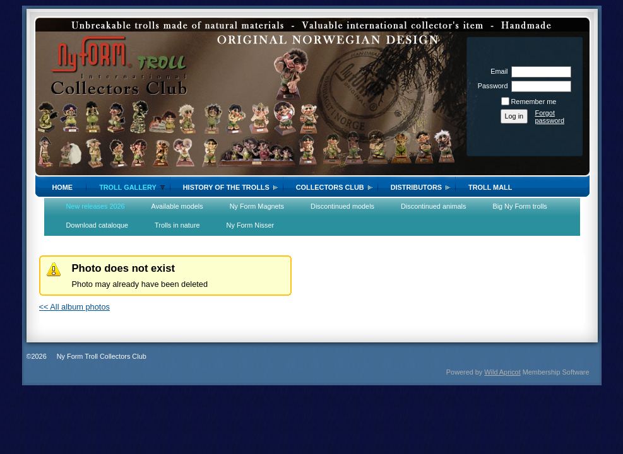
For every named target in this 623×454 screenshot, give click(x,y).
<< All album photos (74, 306)
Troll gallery (128, 187)
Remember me (534, 101)
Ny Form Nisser (251, 225)
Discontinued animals (433, 206)
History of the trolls (226, 187)
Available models (177, 206)
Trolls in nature (177, 225)
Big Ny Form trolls (519, 206)
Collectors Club (330, 187)
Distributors (416, 187)
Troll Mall (490, 187)
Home (62, 187)
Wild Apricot (502, 372)
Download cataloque (97, 225)
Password (490, 86)
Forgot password (550, 116)
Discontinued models (342, 206)
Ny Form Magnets (257, 206)
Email (496, 71)
